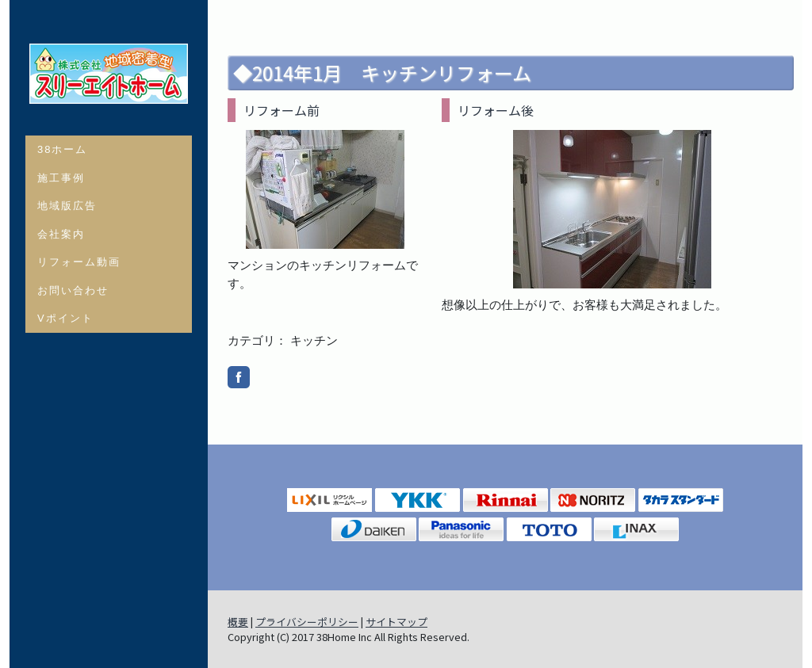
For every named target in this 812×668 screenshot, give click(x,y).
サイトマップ (396, 621)
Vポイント (65, 318)
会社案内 (61, 234)
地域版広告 (67, 206)
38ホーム (62, 149)
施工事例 (61, 178)
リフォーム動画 (79, 262)
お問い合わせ (73, 290)
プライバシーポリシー (306, 621)
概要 (238, 621)
